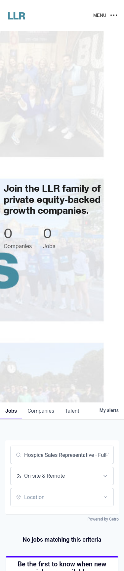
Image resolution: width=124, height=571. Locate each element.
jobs (11, 411)
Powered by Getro (103, 519)
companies (40, 411)
